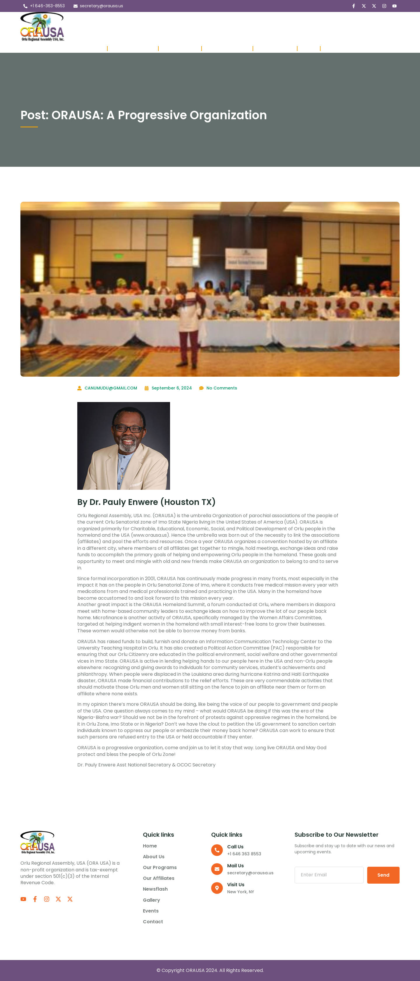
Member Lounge (275, 48)
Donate (332, 48)
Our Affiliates (208, 26)
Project (308, 48)
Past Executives (180, 48)
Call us (235, 846)
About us (123, 26)
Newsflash (245, 26)
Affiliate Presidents (227, 48)
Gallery (275, 26)
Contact (327, 26)
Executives (91, 48)
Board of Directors (132, 48)
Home (96, 26)
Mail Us (235, 865)
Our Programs (163, 27)
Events (300, 26)
